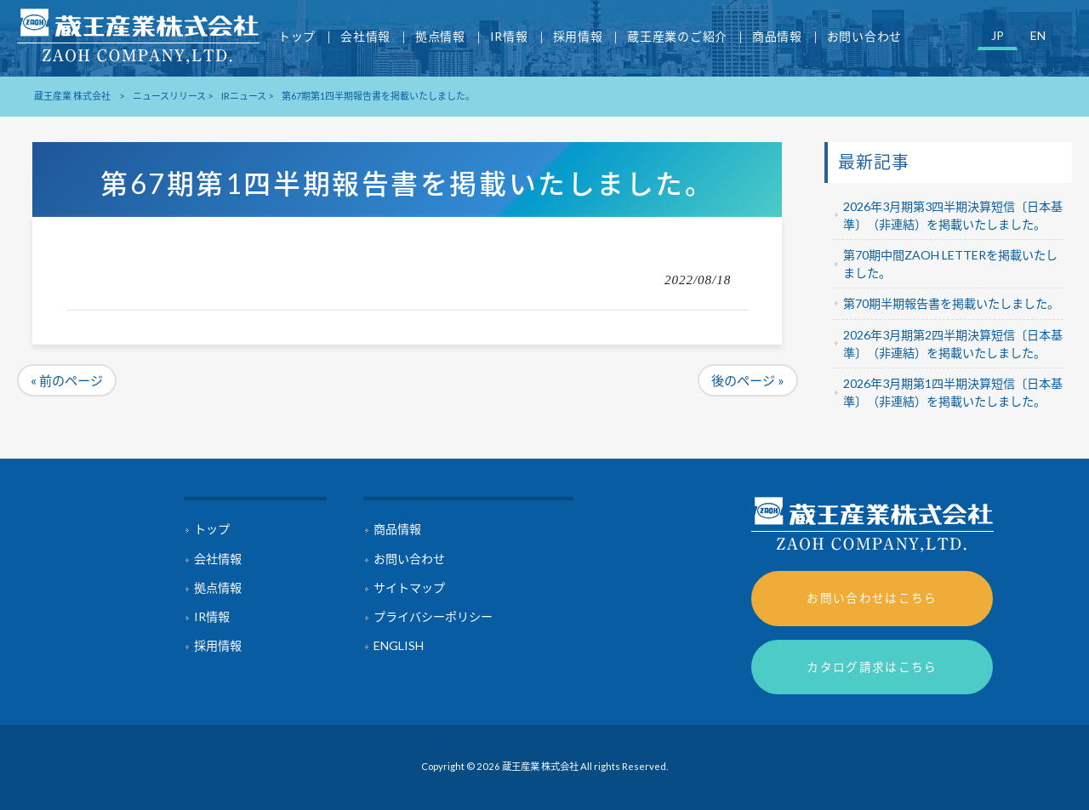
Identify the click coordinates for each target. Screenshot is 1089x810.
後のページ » (747, 380)
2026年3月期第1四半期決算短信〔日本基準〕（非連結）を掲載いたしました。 (953, 392)
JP (997, 35)
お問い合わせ (409, 558)
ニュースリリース (169, 95)
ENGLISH (398, 645)
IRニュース (243, 95)
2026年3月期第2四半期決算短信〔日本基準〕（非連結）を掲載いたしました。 (953, 344)
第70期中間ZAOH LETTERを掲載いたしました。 (950, 264)
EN (1038, 35)
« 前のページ (67, 380)
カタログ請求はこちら (872, 666)
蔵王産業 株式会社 (72, 95)
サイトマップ (409, 587)
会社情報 (218, 558)
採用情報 (218, 645)
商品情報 (397, 529)
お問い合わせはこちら (872, 597)
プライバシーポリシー (433, 616)
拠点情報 (218, 587)
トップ (212, 529)
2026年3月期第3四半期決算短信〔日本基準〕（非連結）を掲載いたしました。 (953, 215)
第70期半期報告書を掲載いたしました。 (951, 303)
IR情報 (212, 616)
